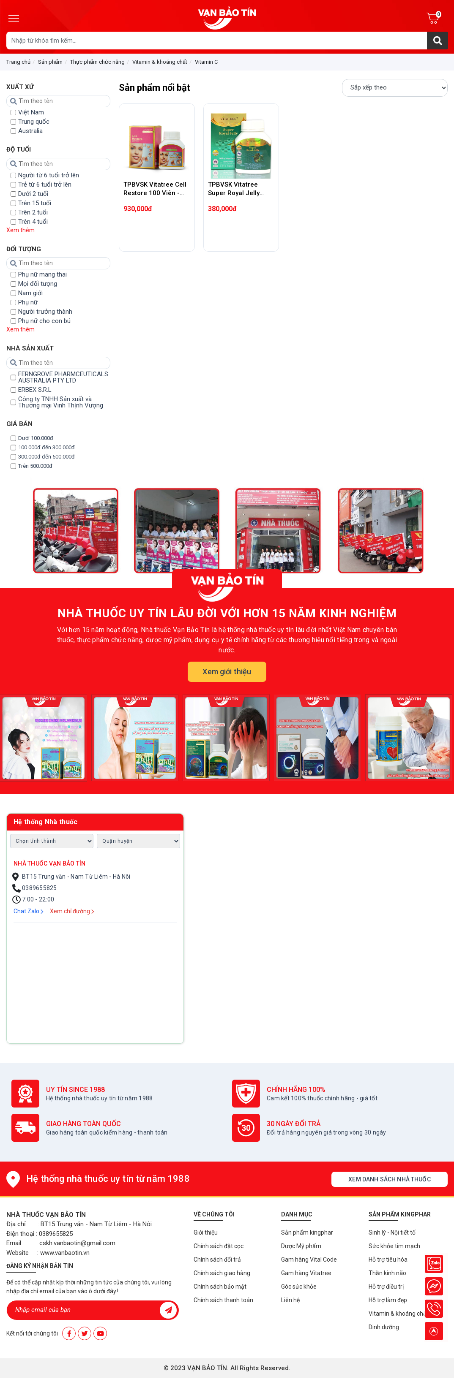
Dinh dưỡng (384, 1327)
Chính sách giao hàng (222, 1273)
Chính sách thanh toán (223, 1300)
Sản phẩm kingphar (307, 1232)
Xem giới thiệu (226, 671)
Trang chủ (18, 62)
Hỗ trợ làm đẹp (388, 1300)
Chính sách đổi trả (217, 1259)
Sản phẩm (50, 62)
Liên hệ (290, 1300)
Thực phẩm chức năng (97, 62)
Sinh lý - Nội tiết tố (392, 1232)
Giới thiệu (206, 1232)
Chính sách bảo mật (220, 1286)
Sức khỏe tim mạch (394, 1246)
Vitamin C (206, 62)
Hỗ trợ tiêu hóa (388, 1259)
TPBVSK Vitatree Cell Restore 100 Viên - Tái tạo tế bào (154, 193)
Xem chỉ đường (72, 911)
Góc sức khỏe (299, 1286)
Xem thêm (20, 230)
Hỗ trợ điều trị (386, 1286)
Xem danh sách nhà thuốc (389, 1179)
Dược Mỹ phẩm (301, 1246)
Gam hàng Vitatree (306, 1273)
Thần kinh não (387, 1273)
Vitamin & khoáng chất (159, 62)
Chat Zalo (29, 911)
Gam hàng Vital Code (309, 1259)
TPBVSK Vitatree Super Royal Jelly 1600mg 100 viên (234, 193)
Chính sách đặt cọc (218, 1246)
